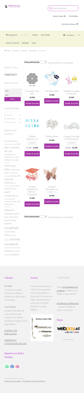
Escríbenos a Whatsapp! (68, 303)
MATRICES (24, 35)
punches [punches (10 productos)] (8, 223)
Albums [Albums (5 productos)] (14, 141)
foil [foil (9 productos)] (19, 175)
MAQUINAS (12, 35)
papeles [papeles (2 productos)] (13, 189)
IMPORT (25, 43)
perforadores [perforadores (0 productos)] (7, 206)
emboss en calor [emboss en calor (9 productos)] (11, 159)
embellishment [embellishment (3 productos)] (9, 154)
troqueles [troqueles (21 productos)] (14, 254)
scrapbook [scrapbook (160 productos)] (11, 228)
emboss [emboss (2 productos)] (17, 157)
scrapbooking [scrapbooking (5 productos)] (9, 231)
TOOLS (35, 35)
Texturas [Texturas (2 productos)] (7, 248)
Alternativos (33, 50)
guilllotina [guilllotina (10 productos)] (9, 182)
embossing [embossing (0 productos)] (7, 162)
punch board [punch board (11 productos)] (10, 220)
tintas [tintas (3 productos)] (14, 251)
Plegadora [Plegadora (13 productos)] (9, 213)
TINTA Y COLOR (12, 43)
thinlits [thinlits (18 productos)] (8, 250)
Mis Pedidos (73, 16)
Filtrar (12, 99)
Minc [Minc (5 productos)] (18, 185)
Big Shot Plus (11, 119)
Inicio (8, 50)
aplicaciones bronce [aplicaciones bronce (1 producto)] (10, 144)
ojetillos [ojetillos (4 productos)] (7, 188)
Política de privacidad (12, 381)
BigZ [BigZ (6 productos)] (19, 144)
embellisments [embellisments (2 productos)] (9, 157)
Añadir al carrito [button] (32, 103)
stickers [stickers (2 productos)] (7, 240)
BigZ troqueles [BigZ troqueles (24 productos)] (11, 147)
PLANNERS (45, 35)
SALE (34, 43)
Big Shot (9, 115)
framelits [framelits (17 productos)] (8, 179)
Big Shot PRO (11, 122)
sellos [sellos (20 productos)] (7, 234)
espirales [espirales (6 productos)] (13, 176)
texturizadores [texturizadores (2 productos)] (16, 248)
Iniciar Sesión (58, 16)
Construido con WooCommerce (33, 381)
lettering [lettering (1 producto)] (12, 186)
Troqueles (24, 50)
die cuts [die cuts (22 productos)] (8, 151)
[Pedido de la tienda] (35, 62)
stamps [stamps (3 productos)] (13, 235)
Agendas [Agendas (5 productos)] (7, 141)
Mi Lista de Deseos (69, 24)
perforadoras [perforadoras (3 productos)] (9, 204)
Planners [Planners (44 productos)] (9, 210)
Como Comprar (10, 307)
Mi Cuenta (8, 286)
